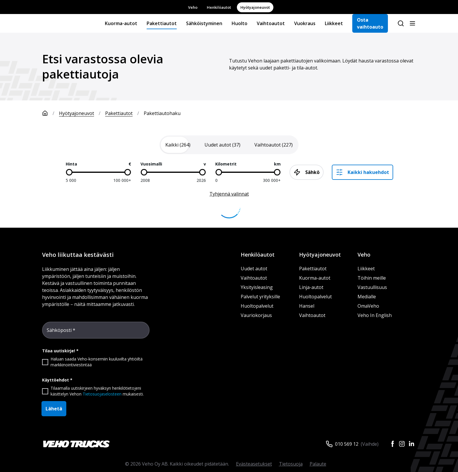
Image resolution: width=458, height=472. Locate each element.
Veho (192, 7)
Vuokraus (304, 23)
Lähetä (54, 408)
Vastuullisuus (372, 287)
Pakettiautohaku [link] (162, 113)
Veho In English (375, 315)
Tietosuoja (291, 464)
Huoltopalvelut (257, 306)
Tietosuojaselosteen (102, 394)
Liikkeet (334, 23)
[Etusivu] (50, 113)
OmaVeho (368, 306)
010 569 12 (346, 444)
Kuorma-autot (121, 23)
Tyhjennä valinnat (229, 194)
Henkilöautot (219, 7)
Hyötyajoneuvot (255, 7)
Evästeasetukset (254, 464)
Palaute (318, 464)
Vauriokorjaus (256, 315)
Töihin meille (372, 278)
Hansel (306, 306)
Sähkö (307, 172)
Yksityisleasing (257, 287)
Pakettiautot (162, 23)
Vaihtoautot (271, 23)
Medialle (367, 296)
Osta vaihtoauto (370, 23)
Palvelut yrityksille (260, 296)
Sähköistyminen (204, 23)
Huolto (239, 23)
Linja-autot (311, 287)
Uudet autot (254, 268)
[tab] (178, 145)
